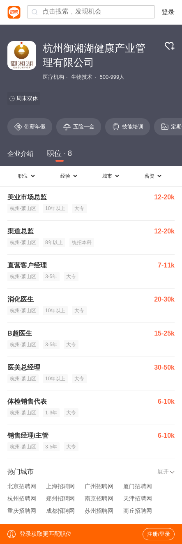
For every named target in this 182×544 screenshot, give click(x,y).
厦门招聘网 (137, 486)
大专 (79, 208)
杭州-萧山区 (23, 208)
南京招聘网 (99, 498)
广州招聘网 (99, 486)
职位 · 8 (59, 153)
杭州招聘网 (21, 498)
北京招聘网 (21, 486)
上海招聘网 (60, 486)
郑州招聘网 (60, 498)
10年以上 (55, 208)
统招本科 (82, 242)
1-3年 (51, 413)
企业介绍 (20, 153)
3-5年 (51, 276)
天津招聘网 (137, 498)
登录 (168, 12)
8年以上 (54, 242)
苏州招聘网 (99, 510)
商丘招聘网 (137, 510)
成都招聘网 (60, 510)
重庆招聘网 (21, 510)
